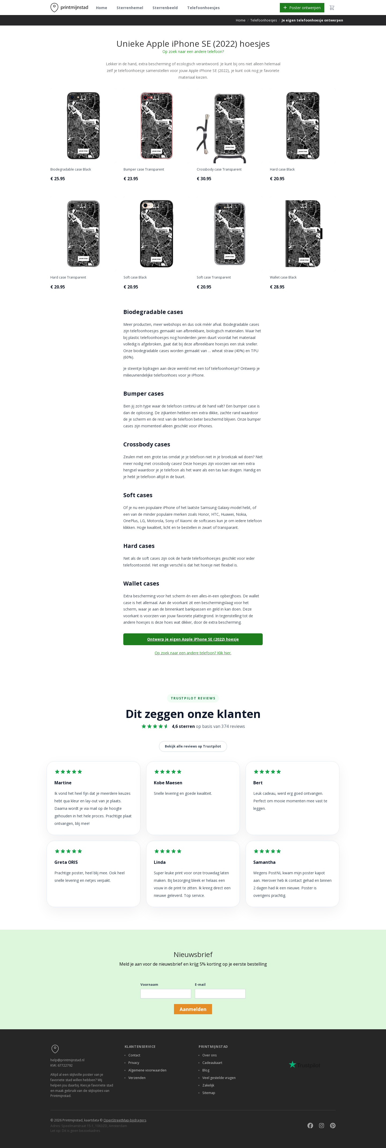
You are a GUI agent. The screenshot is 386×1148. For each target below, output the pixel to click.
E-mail (200, 984)
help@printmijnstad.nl (67, 1060)
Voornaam (149, 984)
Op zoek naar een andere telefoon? (193, 51)
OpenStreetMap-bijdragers (124, 1120)
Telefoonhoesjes (203, 7)
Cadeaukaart (212, 1062)
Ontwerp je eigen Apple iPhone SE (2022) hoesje (193, 639)
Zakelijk (208, 1085)
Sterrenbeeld (165, 7)
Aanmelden (193, 1009)
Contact (134, 1055)
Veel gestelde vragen (219, 1077)
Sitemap (208, 1093)
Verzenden (137, 1077)
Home (101, 7)
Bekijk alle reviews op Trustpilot (193, 746)
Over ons (209, 1055)
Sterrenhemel (130, 7)
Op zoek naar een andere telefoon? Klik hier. (193, 652)
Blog (205, 1070)
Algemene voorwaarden (147, 1070)
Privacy (133, 1062)
